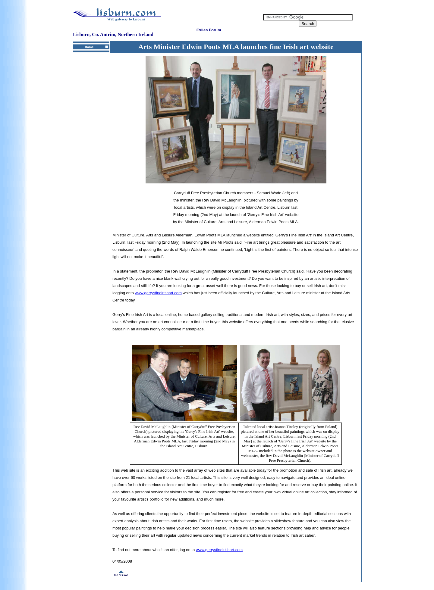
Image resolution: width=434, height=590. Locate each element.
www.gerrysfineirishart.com (158, 293)
